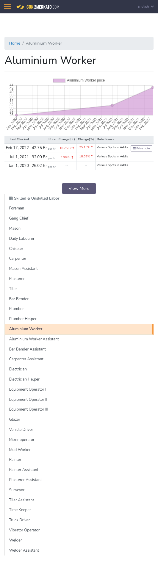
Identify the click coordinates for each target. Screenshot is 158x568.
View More (79, 188)
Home (14, 43)
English (145, 6)
